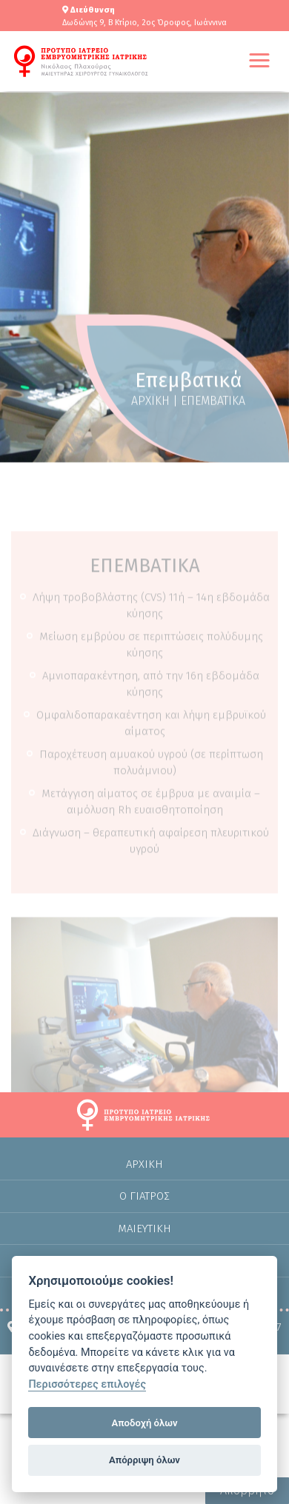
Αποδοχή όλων (145, 1422)
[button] (259, 61)
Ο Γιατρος (144, 1207)
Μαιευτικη (144, 1240)
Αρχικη (144, 1176)
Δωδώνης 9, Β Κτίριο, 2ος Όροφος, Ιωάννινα (144, 22)
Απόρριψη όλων (144, 1459)
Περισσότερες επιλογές (87, 1384)
